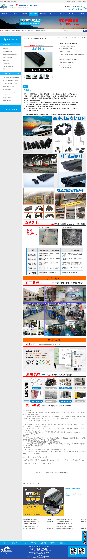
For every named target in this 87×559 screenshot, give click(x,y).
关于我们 (69, 1)
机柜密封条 (43, 13)
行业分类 (71, 37)
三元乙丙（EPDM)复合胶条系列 (10, 83)
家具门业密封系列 (7, 60)
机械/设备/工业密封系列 (8, 69)
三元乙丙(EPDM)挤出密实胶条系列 (11, 77)
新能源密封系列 (6, 63)
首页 (63, 37)
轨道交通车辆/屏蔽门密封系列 (10, 54)
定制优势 (74, 1)
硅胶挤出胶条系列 (7, 89)
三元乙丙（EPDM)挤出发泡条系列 (11, 80)
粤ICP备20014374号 (41, 557)
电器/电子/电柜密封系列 (8, 66)
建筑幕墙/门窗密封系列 (8, 51)
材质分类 (24, 543)
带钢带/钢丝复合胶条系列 (9, 86)
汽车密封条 (14, 13)
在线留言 (79, 1)
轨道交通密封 (33, 13)
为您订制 (62, 13)
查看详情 (68, 495)
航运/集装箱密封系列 (8, 57)
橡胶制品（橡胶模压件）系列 (9, 97)
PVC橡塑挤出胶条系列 (8, 95)
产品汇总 (52, 13)
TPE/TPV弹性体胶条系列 (9, 92)
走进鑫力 (81, 13)
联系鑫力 (84, 1)
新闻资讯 (71, 13)
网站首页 (4, 13)
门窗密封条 (24, 13)
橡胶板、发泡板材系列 (8, 100)
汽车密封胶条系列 (7, 48)
